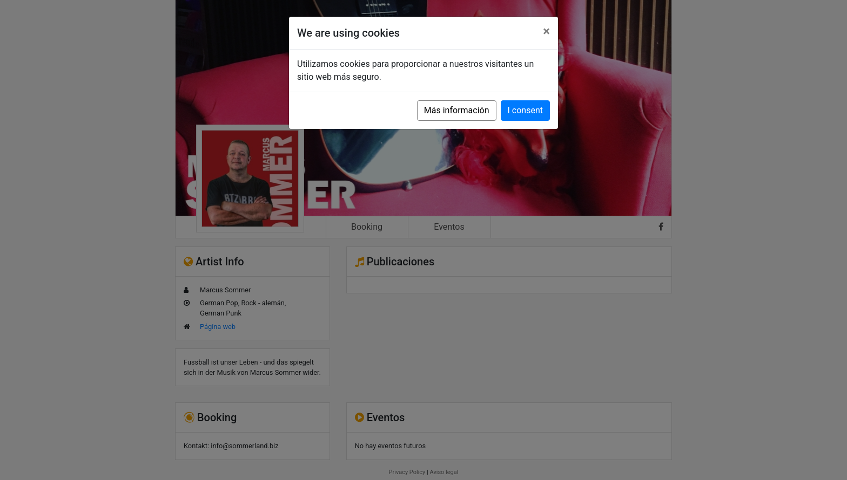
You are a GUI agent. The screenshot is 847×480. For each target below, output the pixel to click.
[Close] (546, 31)
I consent (525, 110)
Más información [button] (456, 110)
